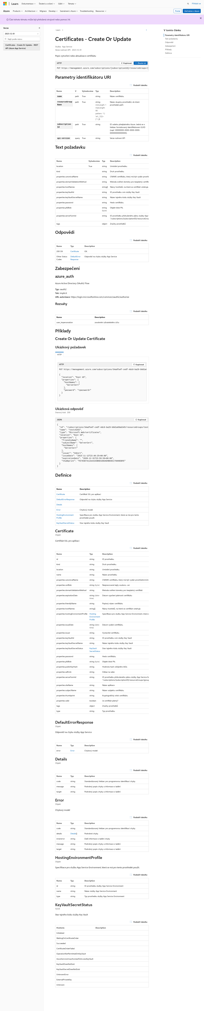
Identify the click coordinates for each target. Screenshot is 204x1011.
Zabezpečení (170, 46)
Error (58, 509)
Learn (58, 30)
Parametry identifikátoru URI (177, 35)
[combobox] (21, 34)
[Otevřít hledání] (188, 3)
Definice (168, 53)
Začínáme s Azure (191, 11)
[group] (102, 68)
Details (59, 504)
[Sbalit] (39, 28)
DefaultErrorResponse (65, 499)
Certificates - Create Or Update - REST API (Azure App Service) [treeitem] (21, 47)
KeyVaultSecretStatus (65, 523)
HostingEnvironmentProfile (94, 616)
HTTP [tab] (59, 354)
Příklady (168, 49)
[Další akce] (146, 30)
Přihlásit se (196, 3)
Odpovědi (169, 42)
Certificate (74, 251)
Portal (177, 11)
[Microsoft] (5, 3)
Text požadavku (171, 38)
